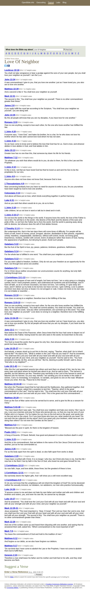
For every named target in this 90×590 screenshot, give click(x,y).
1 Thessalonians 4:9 (14, 184)
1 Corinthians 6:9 (12, 480)
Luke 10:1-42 (10, 366)
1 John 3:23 (10, 439)
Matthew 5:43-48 (12, 407)
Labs (58, 3)
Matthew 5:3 (10, 425)
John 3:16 (9, 339)
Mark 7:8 (8, 531)
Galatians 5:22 (11, 244)
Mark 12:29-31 (11, 508)
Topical (51, 3)
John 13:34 (9, 79)
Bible (11, 577)
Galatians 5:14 (11, 251)
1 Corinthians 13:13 (13, 465)
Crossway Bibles (12, 587)
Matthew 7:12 (10, 157)
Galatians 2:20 (11, 456)
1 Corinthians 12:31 (13, 473)
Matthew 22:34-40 (13, 384)
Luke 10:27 (9, 499)
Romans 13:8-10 (12, 302)
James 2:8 (9, 105)
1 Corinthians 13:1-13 (14, 277)
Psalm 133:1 (10, 432)
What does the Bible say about (34, 50)
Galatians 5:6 (10, 268)
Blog (64, 3)
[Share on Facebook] (8, 66)
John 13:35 (9, 115)
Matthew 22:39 (11, 89)
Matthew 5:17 (10, 546)
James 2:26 (10, 449)
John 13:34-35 (11, 318)
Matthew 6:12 (10, 538)
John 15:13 (9, 150)
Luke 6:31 (9, 200)
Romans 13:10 (11, 295)
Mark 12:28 (9, 522)
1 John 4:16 (10, 141)
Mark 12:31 (9, 96)
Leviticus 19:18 (11, 70)
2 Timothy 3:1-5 (12, 228)
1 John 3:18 (10, 207)
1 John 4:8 (9, 176)
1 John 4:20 (10, 131)
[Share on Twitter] (5, 66)
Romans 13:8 (10, 122)
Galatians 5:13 (11, 259)
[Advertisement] (45, 25)
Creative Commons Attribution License (59, 584)
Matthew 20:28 (11, 398)
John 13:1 (9, 330)
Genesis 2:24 (10, 555)
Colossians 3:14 (12, 193)
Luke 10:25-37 (11, 348)
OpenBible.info (28, 3)
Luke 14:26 (9, 489)
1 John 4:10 (10, 167)
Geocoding (40, 3)
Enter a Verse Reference (23, 572)
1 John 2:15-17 (11, 215)
